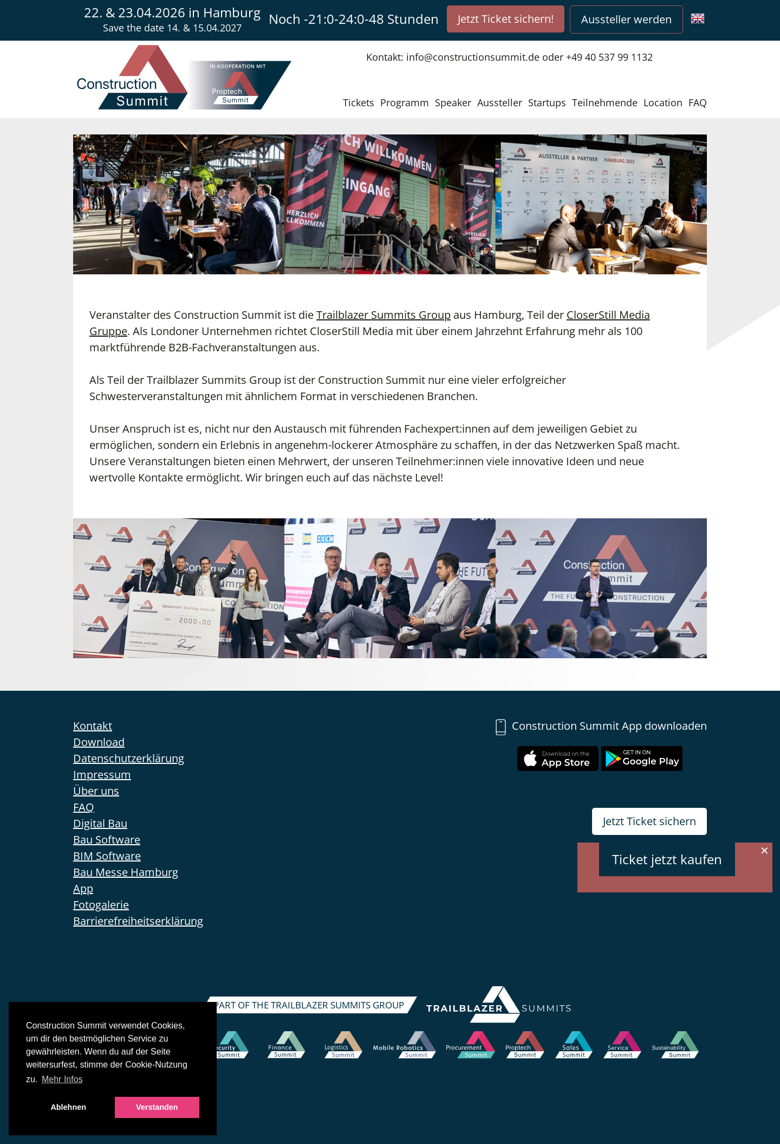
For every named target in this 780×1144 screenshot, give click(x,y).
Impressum (102, 774)
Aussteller (499, 102)
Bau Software (106, 839)
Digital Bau (100, 823)
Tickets (358, 102)
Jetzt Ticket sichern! (506, 18)
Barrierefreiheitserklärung (138, 921)
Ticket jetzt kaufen (667, 859)
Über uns (96, 790)
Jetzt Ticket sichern (649, 821)
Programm (404, 102)
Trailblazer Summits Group (383, 314)
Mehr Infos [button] (62, 1079)
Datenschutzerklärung (128, 758)
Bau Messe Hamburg (125, 872)
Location (663, 102)
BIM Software (107, 856)
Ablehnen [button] (68, 1107)
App (83, 888)
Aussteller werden (626, 19)
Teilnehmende (605, 102)
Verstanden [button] (157, 1107)
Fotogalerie (101, 904)
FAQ (697, 102)
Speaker (453, 102)
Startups (547, 102)
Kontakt (92, 725)
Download (99, 742)
